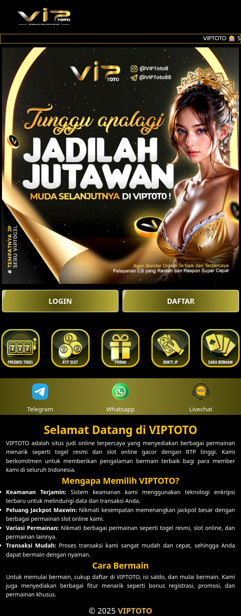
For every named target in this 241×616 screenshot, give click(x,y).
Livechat (200, 396)
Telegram (40, 396)
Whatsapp (120, 396)
